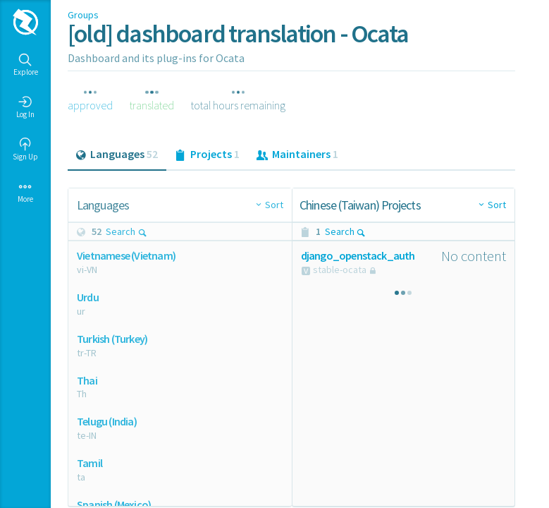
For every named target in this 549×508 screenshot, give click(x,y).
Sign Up (25, 150)
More (25, 192)
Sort (274, 204)
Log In (25, 107)
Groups (83, 14)
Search (126, 231)
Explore (25, 65)
